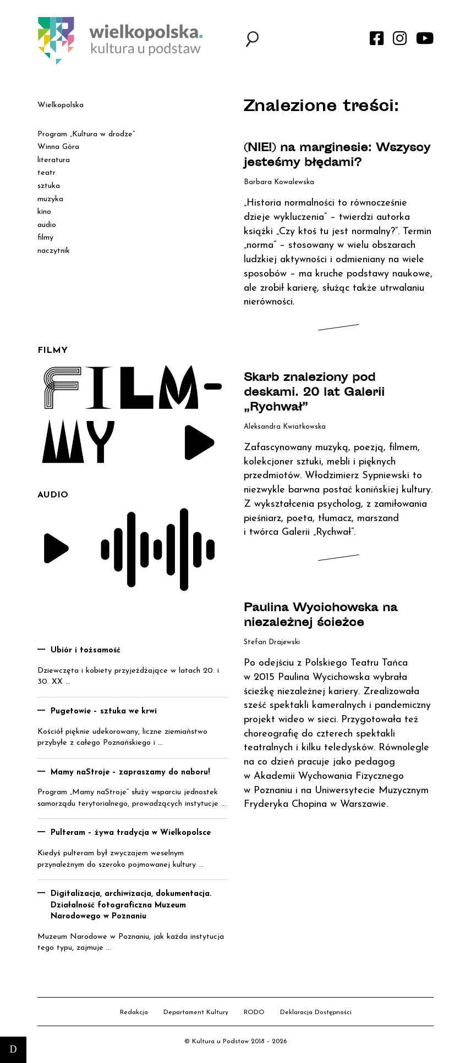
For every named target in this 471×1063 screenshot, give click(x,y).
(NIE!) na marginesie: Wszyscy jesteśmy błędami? (337, 156)
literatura (53, 160)
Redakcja (134, 1012)
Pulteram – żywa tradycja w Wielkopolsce (131, 833)
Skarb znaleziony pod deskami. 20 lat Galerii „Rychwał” (314, 393)
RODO (254, 1012)
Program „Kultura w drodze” (86, 134)
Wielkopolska (60, 105)
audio (46, 225)
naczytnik (53, 251)
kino (44, 212)
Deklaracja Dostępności (316, 1012)
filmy (45, 238)
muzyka (50, 199)
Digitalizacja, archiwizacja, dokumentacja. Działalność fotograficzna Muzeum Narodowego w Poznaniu (131, 905)
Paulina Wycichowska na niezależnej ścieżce (320, 616)
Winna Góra (58, 147)
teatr (46, 173)
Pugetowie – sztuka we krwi (104, 711)
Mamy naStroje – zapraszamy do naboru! (130, 772)
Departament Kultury (195, 1012)
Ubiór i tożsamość (86, 650)
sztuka (48, 186)
